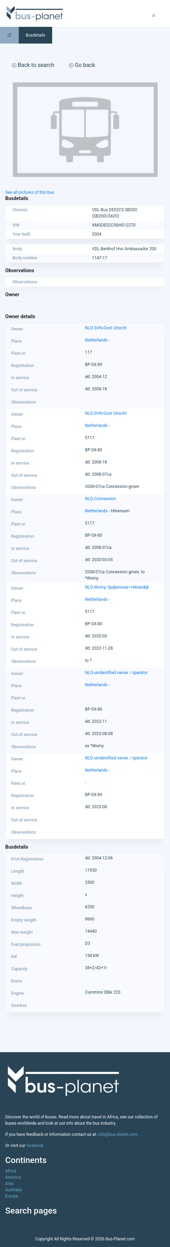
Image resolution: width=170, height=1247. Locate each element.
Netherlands (96, 340)
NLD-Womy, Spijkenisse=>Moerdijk (117, 587)
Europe (11, 1196)
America (13, 1177)
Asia (9, 1183)
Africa (10, 1171)
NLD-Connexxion (100, 498)
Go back (82, 65)
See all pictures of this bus (29, 192)
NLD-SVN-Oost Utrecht (106, 328)
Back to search (33, 65)
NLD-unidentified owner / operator (116, 672)
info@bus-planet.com (118, 1134)
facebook (35, 1145)
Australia (13, 1189)
